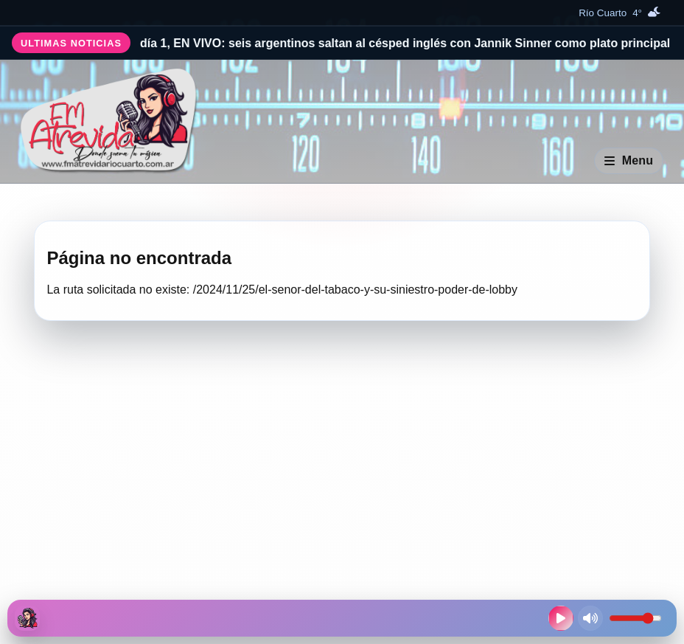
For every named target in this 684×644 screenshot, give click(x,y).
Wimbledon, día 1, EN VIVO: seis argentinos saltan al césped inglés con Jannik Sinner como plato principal (383, 43)
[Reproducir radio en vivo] (560, 618)
